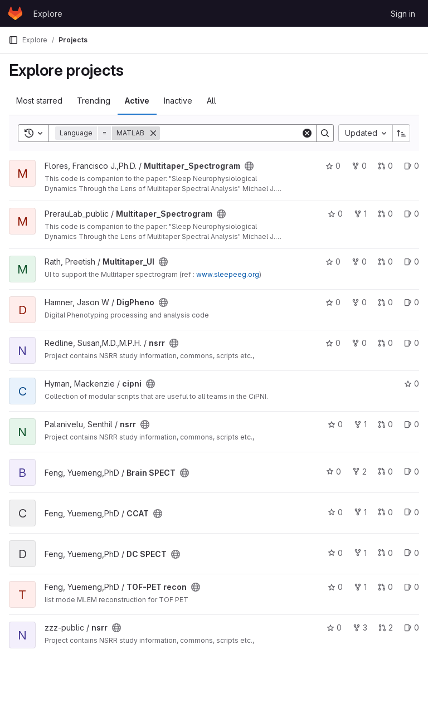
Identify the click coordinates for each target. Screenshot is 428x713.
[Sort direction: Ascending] (401, 133)
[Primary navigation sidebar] (13, 40)
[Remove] (153, 133)
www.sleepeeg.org (227, 274)
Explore (47, 13)
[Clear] (307, 133)
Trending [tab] (93, 100)
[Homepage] (15, 13)
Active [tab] (137, 100)
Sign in (403, 13)
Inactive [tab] (178, 100)
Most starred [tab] (39, 100)
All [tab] (211, 100)
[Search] (230, 133)
